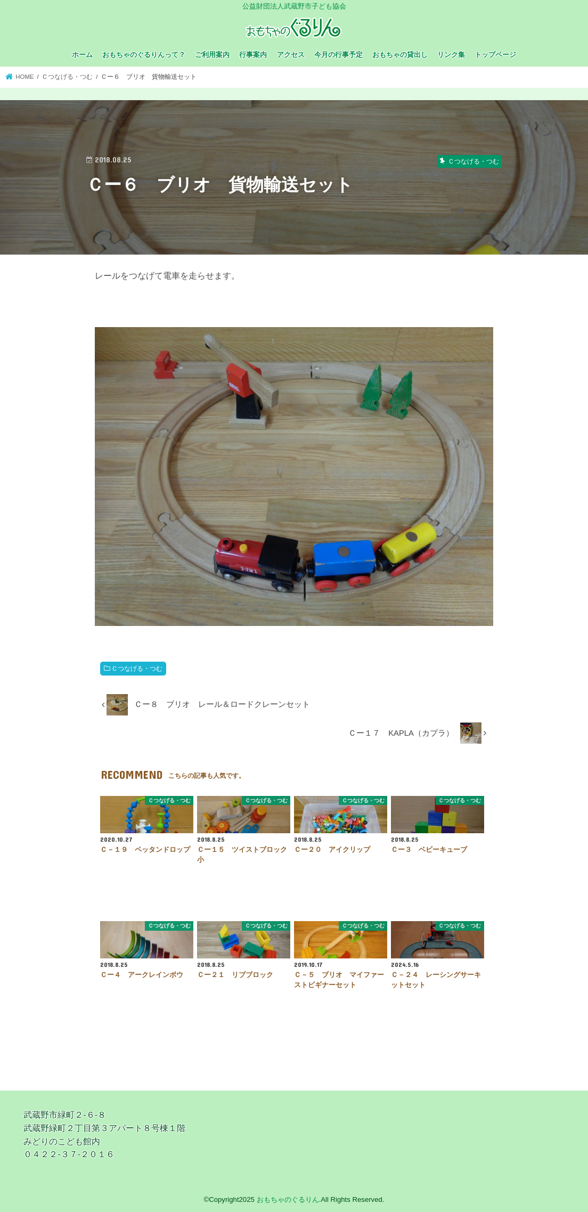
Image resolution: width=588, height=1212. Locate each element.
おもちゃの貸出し (400, 55)
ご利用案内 (212, 55)
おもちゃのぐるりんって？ (143, 55)
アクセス (291, 55)
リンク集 (451, 55)
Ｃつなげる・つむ (136, 668)
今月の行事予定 (338, 55)
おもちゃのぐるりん (288, 1199)
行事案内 (253, 55)
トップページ (495, 55)
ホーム (82, 55)
